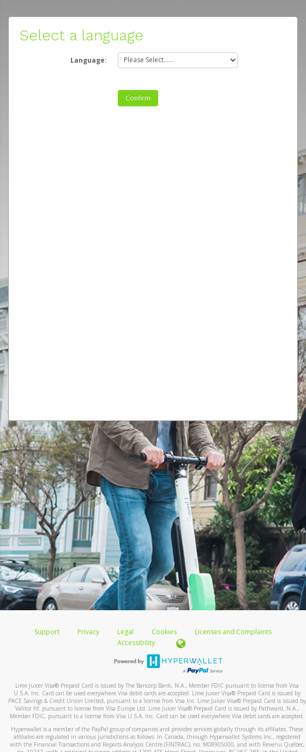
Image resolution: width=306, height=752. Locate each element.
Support (46, 631)
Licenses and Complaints (233, 631)
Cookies (164, 631)
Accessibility (136, 642)
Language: (88, 60)
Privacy (88, 631)
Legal (125, 631)
